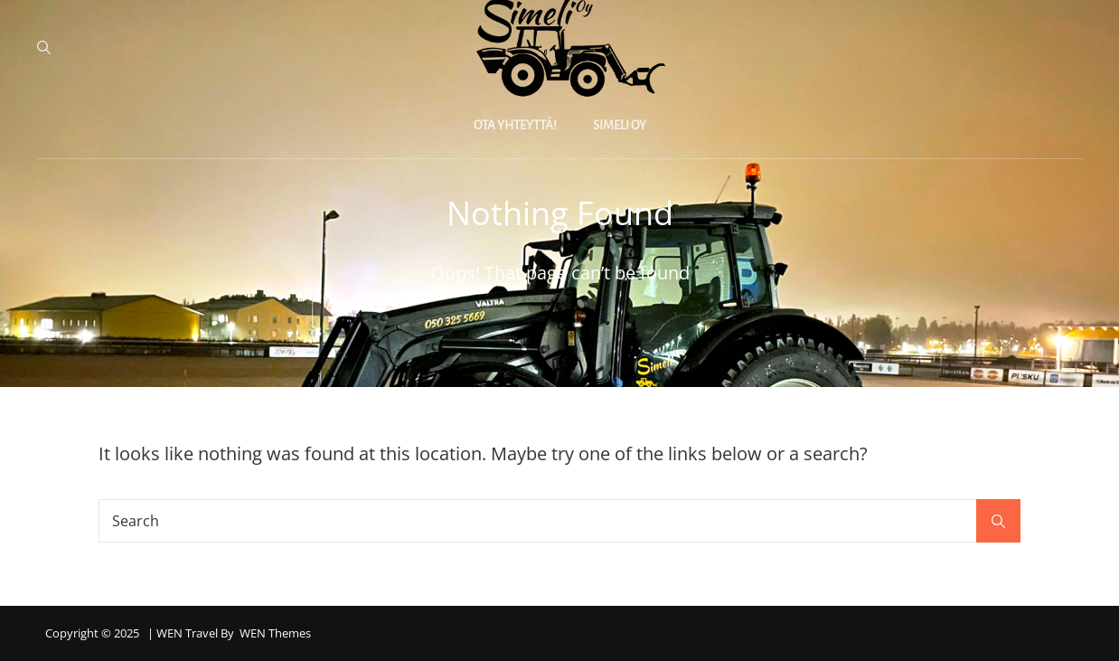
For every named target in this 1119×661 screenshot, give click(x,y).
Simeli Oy (619, 125)
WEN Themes (275, 633)
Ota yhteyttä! (515, 125)
